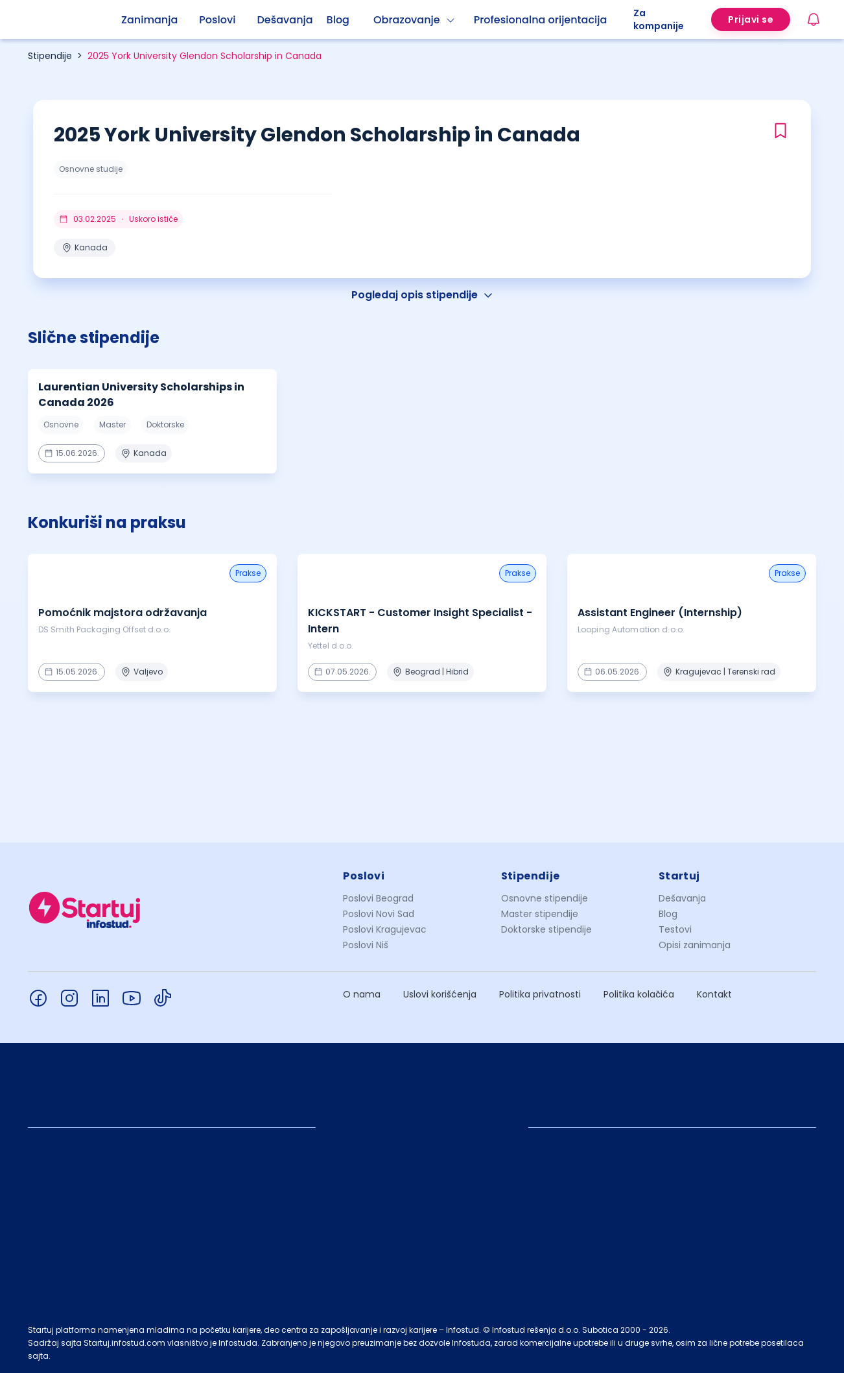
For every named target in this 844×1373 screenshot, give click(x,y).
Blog (338, 19)
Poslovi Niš (365, 944)
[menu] (377, 19)
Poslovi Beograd (378, 898)
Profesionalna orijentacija (540, 19)
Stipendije (50, 55)
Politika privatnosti (540, 994)
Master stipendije (539, 913)
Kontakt (714, 994)
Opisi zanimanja (695, 944)
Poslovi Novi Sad (378, 913)
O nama (362, 994)
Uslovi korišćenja (439, 994)
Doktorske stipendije (546, 929)
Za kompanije (658, 19)
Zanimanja (149, 19)
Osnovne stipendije (544, 898)
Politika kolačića (639, 994)
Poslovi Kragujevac (385, 929)
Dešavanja (682, 898)
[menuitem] (160, 20)
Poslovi (217, 19)
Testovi (675, 929)
